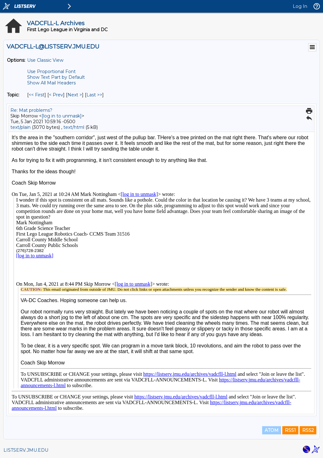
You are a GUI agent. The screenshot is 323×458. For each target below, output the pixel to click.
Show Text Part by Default (56, 77)
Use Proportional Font (51, 71)
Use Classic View (45, 60)
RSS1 (290, 430)
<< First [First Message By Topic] (36, 95)
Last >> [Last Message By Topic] (94, 95)
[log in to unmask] (62, 116)
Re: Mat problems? (31, 110)
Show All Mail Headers (51, 83)
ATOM (272, 430)
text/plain (20, 127)
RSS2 (308, 430)
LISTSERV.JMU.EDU (25, 450)
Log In (300, 6)
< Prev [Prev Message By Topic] (56, 95)
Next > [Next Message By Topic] (75, 95)
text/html (73, 127)
